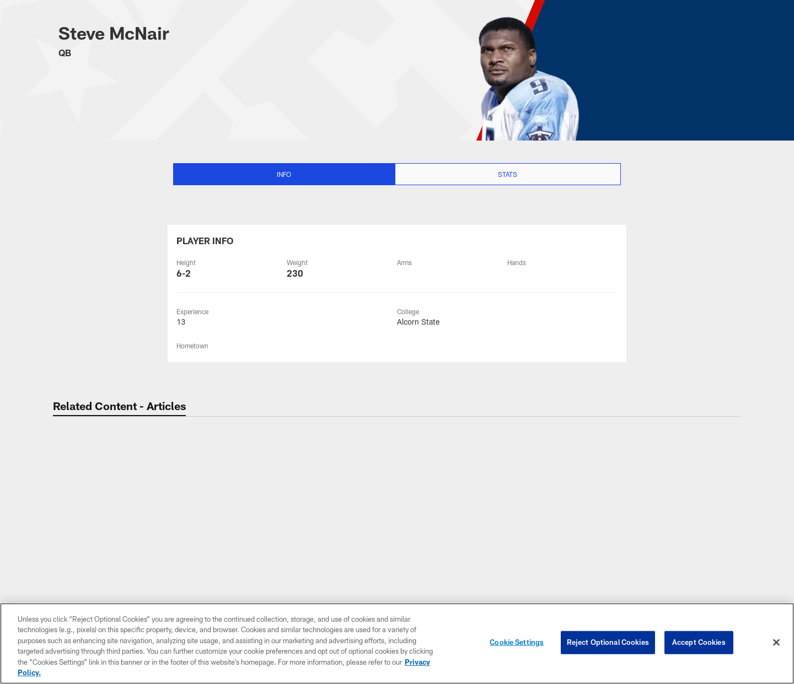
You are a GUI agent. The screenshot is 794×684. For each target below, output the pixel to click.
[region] (397, 643)
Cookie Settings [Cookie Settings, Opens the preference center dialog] (517, 642)
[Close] (776, 643)
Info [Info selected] (284, 174)
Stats (507, 174)
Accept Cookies (699, 642)
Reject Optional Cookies (608, 642)
